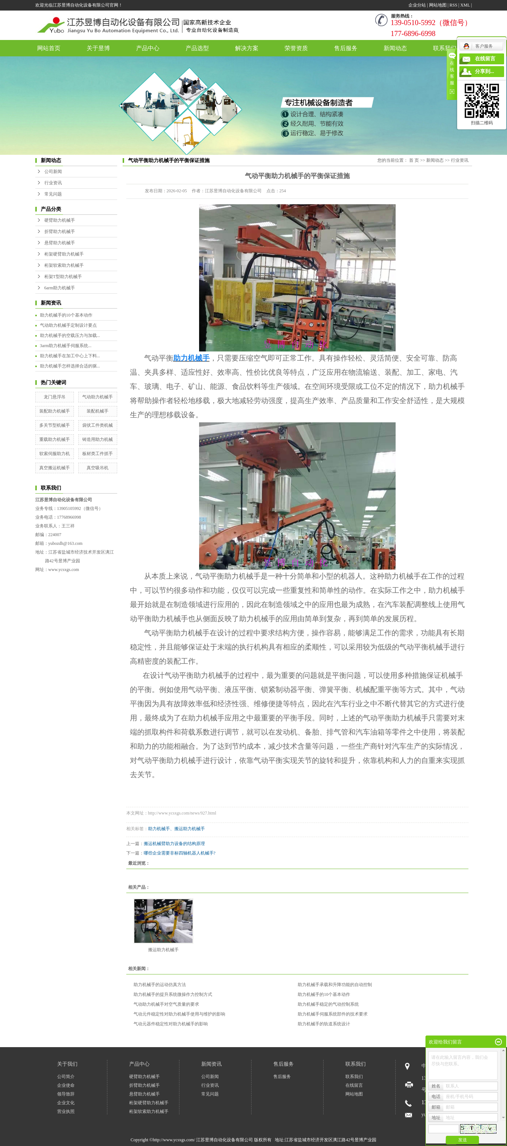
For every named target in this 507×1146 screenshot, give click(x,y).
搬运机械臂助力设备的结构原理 (174, 843)
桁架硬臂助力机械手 (64, 254)
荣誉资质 (296, 48)
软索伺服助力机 (54, 453)
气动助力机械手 (97, 396)
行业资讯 (53, 182)
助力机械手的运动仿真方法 (160, 984)
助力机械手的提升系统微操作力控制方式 (173, 994)
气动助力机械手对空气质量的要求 (166, 1004)
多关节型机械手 (54, 425)
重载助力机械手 (54, 439)
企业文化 (66, 1102)
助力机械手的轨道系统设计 (324, 1023)
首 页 (414, 160)
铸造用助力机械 (97, 439)
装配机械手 (97, 411)
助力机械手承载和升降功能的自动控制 (335, 984)
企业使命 (66, 1085)
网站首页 (48, 48)
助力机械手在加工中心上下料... (70, 355)
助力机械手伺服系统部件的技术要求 (333, 1014)
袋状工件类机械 (97, 425)
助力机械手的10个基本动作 (66, 315)
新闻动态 (395, 48)
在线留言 (354, 1085)
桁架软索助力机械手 (64, 265)
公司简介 (66, 1076)
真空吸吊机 (97, 467)
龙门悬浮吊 (55, 396)
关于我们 (67, 1064)
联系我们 (444, 48)
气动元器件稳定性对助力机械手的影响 (171, 1023)
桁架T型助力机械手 (63, 276)
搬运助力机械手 (163, 949)
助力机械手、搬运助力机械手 (176, 828)
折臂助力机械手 (59, 231)
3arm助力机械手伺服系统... (66, 345)
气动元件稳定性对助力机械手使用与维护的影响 (179, 1014)
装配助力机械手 (54, 411)
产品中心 (147, 48)
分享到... (484, 71)
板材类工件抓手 (97, 453)
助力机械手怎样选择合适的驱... (70, 366)
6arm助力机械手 (59, 287)
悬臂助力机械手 (59, 242)
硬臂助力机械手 (59, 220)
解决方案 (246, 48)
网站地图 (438, 5)
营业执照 (66, 1111)
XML (465, 5)
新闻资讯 (211, 1064)
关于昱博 (98, 48)
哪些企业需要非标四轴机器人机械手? (179, 853)
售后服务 (345, 48)
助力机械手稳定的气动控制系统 (328, 1004)
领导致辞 (66, 1094)
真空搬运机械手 (54, 467)
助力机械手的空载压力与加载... (70, 335)
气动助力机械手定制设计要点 (68, 325)
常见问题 (53, 194)
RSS (453, 5)
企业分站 (417, 5)
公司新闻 (53, 171)
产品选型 (197, 48)
